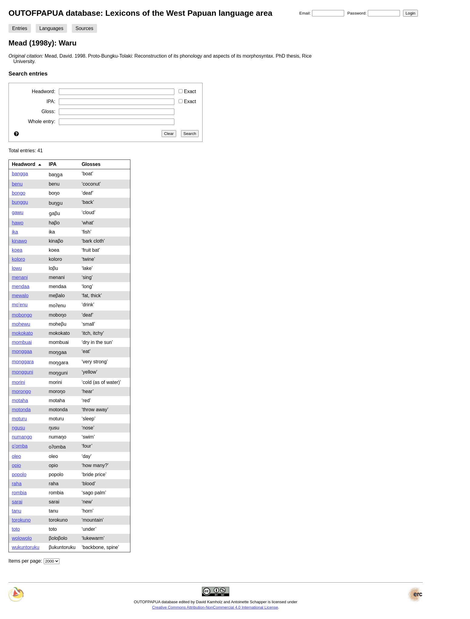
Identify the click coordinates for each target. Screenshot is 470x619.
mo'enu (20, 304)
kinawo (19, 241)
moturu (19, 418)
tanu (16, 510)
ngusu (18, 427)
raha (17, 483)
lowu (17, 268)
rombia (19, 492)
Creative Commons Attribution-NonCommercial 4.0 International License (215, 607)
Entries (19, 28)
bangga (20, 173)
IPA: (50, 101)
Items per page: (25, 560)
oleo (16, 456)
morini (18, 382)
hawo (17, 222)
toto (16, 529)
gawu (17, 212)
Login (410, 13)
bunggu (20, 202)
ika (15, 231)
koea (17, 250)
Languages (51, 28)
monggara (23, 361)
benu (17, 184)
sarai (17, 501)
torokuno (21, 520)
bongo (18, 193)
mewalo (20, 295)
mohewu (21, 324)
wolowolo (22, 538)
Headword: (43, 91)
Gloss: (48, 111)
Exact (187, 91)
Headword (26, 164)
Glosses (91, 164)
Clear (169, 133)
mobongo (22, 315)
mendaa (20, 286)
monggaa (22, 351)
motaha (20, 400)
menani (20, 277)
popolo (19, 474)
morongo (21, 391)
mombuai (22, 342)
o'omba (20, 446)
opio (16, 465)
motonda (21, 409)
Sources (84, 28)
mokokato (22, 333)
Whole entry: (41, 121)
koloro (18, 259)
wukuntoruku (25, 547)
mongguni (22, 372)
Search (189, 133)
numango (22, 436)
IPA (52, 164)
